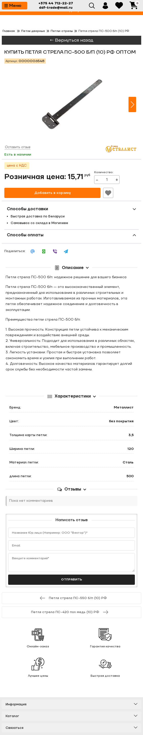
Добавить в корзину (52, 193)
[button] (132, 104)
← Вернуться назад (71, 40)
